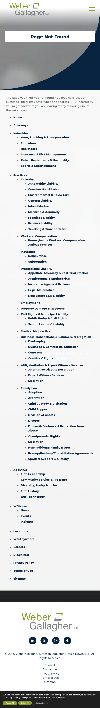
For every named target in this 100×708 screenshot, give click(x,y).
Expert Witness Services (46, 375)
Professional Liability (36, 269)
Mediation (35, 381)
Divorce (34, 420)
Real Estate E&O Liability (46, 295)
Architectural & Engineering (49, 278)
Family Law (29, 388)
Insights (27, 521)
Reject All (25, 703)
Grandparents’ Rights (44, 436)
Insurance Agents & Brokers (49, 284)
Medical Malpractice (35, 331)
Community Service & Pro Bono (44, 479)
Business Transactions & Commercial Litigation (56, 337)
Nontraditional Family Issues (49, 447)
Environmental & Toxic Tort (48, 195)
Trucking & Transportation (48, 229)
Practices (20, 175)
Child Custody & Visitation (47, 403)
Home (17, 117)
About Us (20, 470)
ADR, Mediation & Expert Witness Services (52, 365)
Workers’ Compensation (39, 236)
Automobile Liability (43, 183)
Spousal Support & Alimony (48, 459)
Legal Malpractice (41, 290)
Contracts (35, 352)
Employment (30, 303)
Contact (50, 665)
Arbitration (36, 398)
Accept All (10, 703)
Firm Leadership (33, 474)
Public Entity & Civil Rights (47, 318)
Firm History (30, 491)
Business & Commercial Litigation (53, 347)
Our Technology (33, 496)
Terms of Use (23, 570)
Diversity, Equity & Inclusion (41, 485)
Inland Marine (38, 206)
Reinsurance (37, 256)
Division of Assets (41, 415)
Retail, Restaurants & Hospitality (45, 160)
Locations (20, 531)
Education (28, 143)
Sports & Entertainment (38, 166)
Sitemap (19, 578)
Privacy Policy (23, 563)
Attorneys (20, 125)
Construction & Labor (44, 189)
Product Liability (40, 223)
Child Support (38, 409)
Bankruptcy (36, 341)
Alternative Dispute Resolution (51, 369)
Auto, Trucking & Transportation (45, 137)
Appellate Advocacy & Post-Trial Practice (58, 273)
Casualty (27, 179)
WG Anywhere (24, 539)
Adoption (35, 392)
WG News (20, 506)
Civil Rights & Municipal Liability (44, 314)
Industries (21, 133)
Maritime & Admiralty (44, 212)
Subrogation (37, 261)
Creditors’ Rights (40, 358)
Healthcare (29, 149)
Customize (40, 703)
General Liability (40, 200)
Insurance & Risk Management (43, 154)
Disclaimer (21, 555)
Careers (19, 547)
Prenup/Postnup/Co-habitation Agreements (60, 453)
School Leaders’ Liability (46, 324)
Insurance (28, 251)
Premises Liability (41, 217)
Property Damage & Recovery (43, 308)
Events (26, 516)
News (25, 510)
